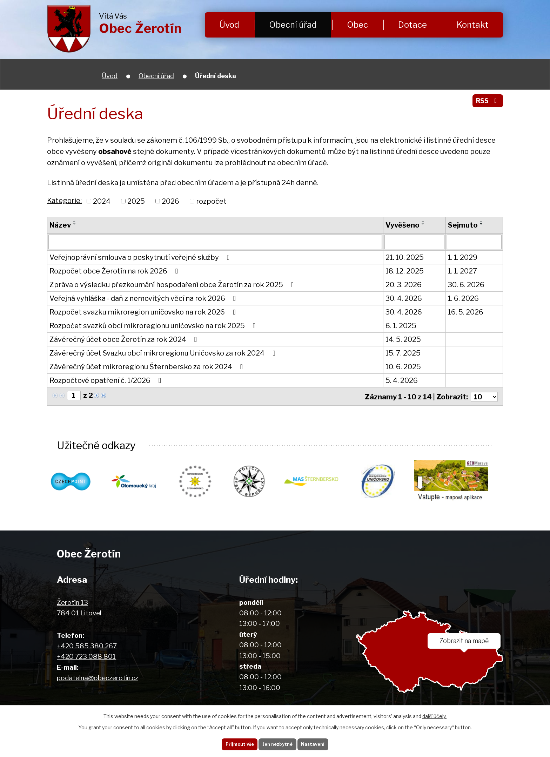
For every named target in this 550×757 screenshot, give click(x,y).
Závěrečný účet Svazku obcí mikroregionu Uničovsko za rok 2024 (163, 353)
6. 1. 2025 (400, 326)
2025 (136, 201)
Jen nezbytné (277, 742)
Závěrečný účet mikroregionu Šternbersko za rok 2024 (147, 367)
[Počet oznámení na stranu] (484, 396)
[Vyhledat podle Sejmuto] (474, 242)
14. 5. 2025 (403, 339)
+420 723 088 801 (86, 656)
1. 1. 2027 (462, 271)
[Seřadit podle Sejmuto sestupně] (481, 224)
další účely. (434, 713)
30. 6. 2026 (466, 285)
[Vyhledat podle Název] (215, 242)
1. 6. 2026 (463, 298)
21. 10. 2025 (404, 257)
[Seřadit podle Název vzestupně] (75, 221)
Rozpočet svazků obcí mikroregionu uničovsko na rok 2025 (154, 326)
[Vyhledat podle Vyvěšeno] (414, 242)
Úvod (229, 25)
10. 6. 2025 (403, 367)
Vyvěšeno (402, 225)
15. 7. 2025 (403, 353)
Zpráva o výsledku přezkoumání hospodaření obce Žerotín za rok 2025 (173, 285)
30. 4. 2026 (403, 298)
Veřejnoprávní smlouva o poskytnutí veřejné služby (141, 257)
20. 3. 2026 (403, 285)
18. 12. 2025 (404, 271)
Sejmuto (463, 225)
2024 (101, 201)
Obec (357, 25)
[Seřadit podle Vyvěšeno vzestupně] (423, 221)
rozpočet (211, 201)
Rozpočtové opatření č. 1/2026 (106, 380)
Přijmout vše (232, 742)
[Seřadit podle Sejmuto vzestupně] (481, 221)
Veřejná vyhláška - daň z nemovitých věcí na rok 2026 (144, 298)
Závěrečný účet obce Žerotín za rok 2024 (124, 339)
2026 (170, 201)
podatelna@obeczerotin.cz (97, 678)
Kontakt (473, 25)
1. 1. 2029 (462, 257)
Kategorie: (64, 200)
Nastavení (320, 742)
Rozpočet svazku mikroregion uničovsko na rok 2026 (144, 312)
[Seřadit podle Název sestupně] (75, 224)
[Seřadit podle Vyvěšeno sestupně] (423, 224)
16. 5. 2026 (465, 312)
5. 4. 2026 (401, 380)
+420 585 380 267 (87, 646)
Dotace (412, 25)
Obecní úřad (293, 25)
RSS (486, 103)
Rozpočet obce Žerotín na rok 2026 (115, 271)
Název (60, 225)
